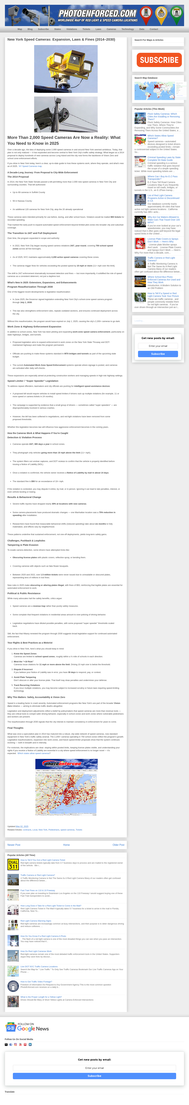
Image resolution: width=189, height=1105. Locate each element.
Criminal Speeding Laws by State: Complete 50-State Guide (164, 158)
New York (43, 830)
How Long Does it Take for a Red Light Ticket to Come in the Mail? (50, 906)
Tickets (86, 29)
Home (66, 845)
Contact (154, 29)
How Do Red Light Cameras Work (36, 951)
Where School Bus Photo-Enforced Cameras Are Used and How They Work (164, 280)
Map (20, 29)
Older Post (118, 845)
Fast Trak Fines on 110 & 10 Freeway (37, 890)
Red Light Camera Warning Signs (35, 921)
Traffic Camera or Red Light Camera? (37, 875)
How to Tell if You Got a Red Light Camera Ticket (42, 860)
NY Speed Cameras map (30, 166)
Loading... (139, 320)
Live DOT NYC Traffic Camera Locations (39, 966)
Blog (30, 29)
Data (141, 29)
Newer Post (13, 845)
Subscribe (43, 29)
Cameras (111, 29)
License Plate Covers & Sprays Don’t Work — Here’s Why (163, 240)
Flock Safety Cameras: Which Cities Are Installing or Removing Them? (164, 117)
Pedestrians (53, 830)
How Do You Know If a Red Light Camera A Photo (43, 936)
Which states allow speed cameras (33, 753)
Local (35, 830)
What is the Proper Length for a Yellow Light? (41, 997)
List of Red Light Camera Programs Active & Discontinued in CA (163, 198)
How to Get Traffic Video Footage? (36, 981)
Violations (71, 29)
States (57, 29)
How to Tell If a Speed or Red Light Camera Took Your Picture (163, 294)
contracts (27, 830)
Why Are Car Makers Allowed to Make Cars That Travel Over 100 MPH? (164, 220)
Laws (98, 29)
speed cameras (68, 830)
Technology (128, 29)
